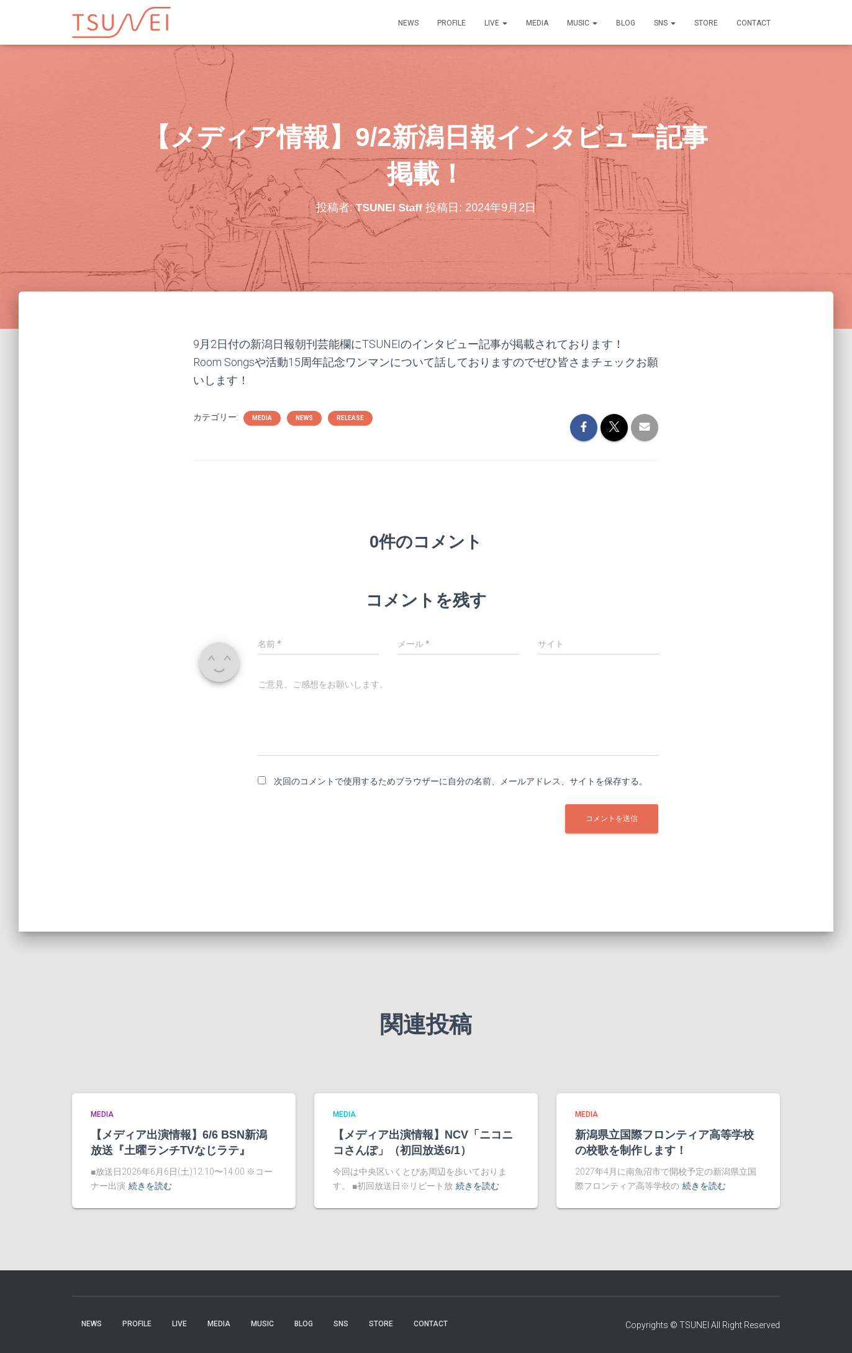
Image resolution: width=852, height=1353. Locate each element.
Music (582, 23)
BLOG (625, 23)
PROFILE (451, 23)
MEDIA (537, 23)
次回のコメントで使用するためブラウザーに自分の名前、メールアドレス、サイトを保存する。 (461, 781)
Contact (753, 23)
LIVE (495, 23)
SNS (665, 23)
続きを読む (150, 1186)
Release (350, 418)
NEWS (408, 23)
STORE (706, 23)
